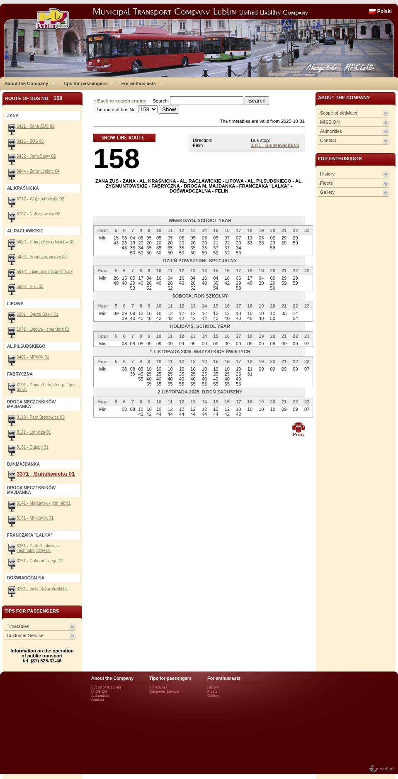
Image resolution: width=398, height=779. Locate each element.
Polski (384, 11)
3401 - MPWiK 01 (33, 357)
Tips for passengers (86, 83)
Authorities (331, 131)
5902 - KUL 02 (30, 286)
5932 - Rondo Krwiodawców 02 (46, 241)
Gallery (327, 192)
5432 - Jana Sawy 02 (36, 156)
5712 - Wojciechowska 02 (40, 199)
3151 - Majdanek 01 (35, 518)
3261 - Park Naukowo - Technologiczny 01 (38, 548)
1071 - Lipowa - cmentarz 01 (43, 329)
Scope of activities (338, 112)
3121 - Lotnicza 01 (34, 432)
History (327, 173)
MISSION (330, 122)
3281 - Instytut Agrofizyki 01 (42, 588)
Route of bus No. (34, 98)
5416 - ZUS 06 (30, 141)
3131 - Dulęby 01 (33, 447)
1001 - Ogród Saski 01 (37, 314)
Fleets (326, 183)
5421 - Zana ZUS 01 (35, 126)
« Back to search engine (119, 100)
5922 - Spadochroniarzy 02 (42, 256)
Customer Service (25, 635)
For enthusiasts (140, 83)
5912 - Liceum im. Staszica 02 (45, 271)
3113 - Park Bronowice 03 (41, 417)
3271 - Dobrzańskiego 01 (40, 561)
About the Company (27, 83)
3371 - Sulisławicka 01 (275, 145)
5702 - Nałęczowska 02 (38, 214)
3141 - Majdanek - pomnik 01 (44, 503)
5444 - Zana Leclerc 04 (38, 171)
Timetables (18, 626)
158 (116, 158)
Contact (328, 140)
